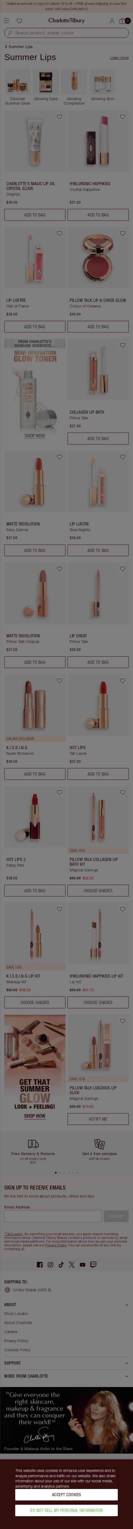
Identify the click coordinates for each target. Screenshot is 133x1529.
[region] (66, 1494)
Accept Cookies (66, 1494)
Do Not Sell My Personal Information (66, 1510)
